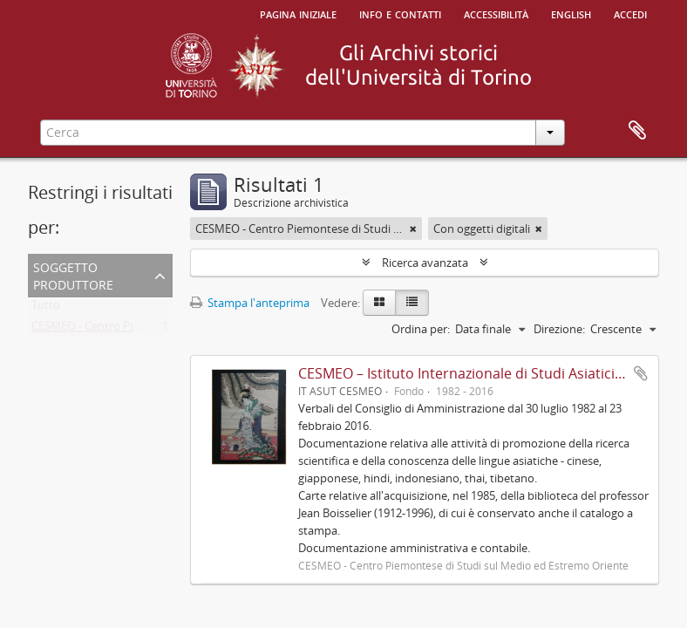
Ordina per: (420, 329)
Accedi (630, 13)
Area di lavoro (637, 131)
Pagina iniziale (298, 13)
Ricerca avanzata (425, 262)
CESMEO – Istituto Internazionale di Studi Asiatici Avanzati (485, 373)
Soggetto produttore (73, 274)
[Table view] (412, 303)
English (571, 13)
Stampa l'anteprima (249, 303)
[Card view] (379, 303)
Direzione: (559, 329)
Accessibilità (496, 13)
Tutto (45, 309)
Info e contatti (400, 13)
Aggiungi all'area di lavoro (641, 373)
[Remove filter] (413, 228)
